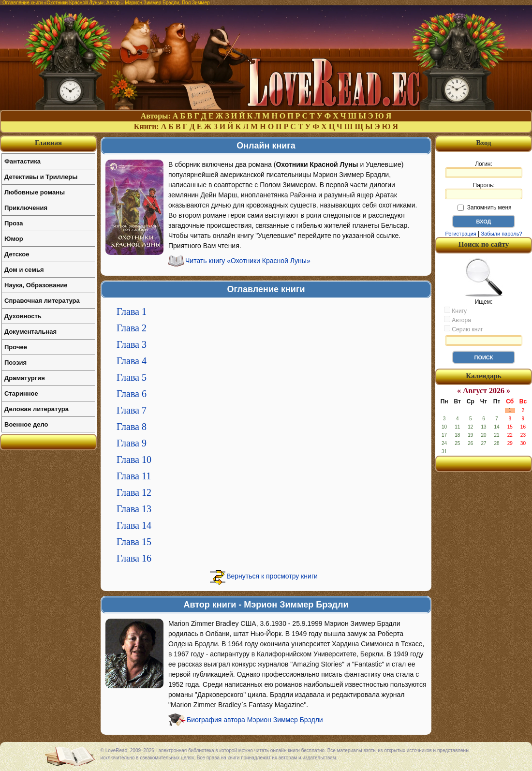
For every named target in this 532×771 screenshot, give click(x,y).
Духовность (23, 316)
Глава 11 (134, 476)
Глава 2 (132, 328)
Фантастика (22, 161)
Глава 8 (132, 426)
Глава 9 (132, 443)
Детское (16, 254)
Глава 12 (134, 492)
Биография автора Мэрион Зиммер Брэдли (255, 720)
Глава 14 (134, 525)
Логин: (483, 169)
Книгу (455, 310)
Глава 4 (132, 361)
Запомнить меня (484, 207)
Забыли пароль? (501, 234)
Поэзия (15, 362)
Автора (457, 320)
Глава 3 (132, 344)
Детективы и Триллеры (40, 176)
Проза (13, 223)
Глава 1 (132, 311)
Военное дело (26, 424)
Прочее (15, 347)
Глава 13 (134, 509)
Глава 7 (132, 410)
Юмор (13, 238)
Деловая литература (36, 409)
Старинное (21, 393)
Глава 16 (134, 558)
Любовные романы (34, 192)
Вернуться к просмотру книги (272, 576)
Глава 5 (132, 377)
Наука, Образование (35, 285)
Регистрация (460, 234)
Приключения (25, 207)
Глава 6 (132, 393)
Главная (48, 143)
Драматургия (24, 378)
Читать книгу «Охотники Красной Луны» (247, 261)
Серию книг (463, 329)
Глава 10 (134, 459)
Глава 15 (134, 541)
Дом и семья (24, 269)
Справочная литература (42, 300)
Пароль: (483, 190)
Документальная (30, 331)
